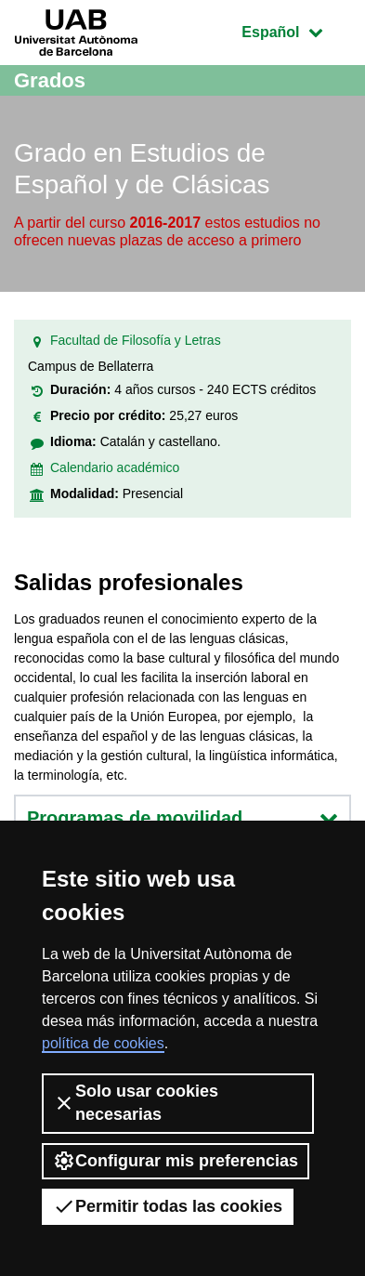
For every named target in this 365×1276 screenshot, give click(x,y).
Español (296, 30)
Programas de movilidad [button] (182, 818)
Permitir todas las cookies (167, 1206)
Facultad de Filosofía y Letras (135, 340)
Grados (49, 80)
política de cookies (103, 1043)
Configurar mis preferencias (175, 1161)
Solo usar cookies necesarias (135, 1103)
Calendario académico (114, 467)
